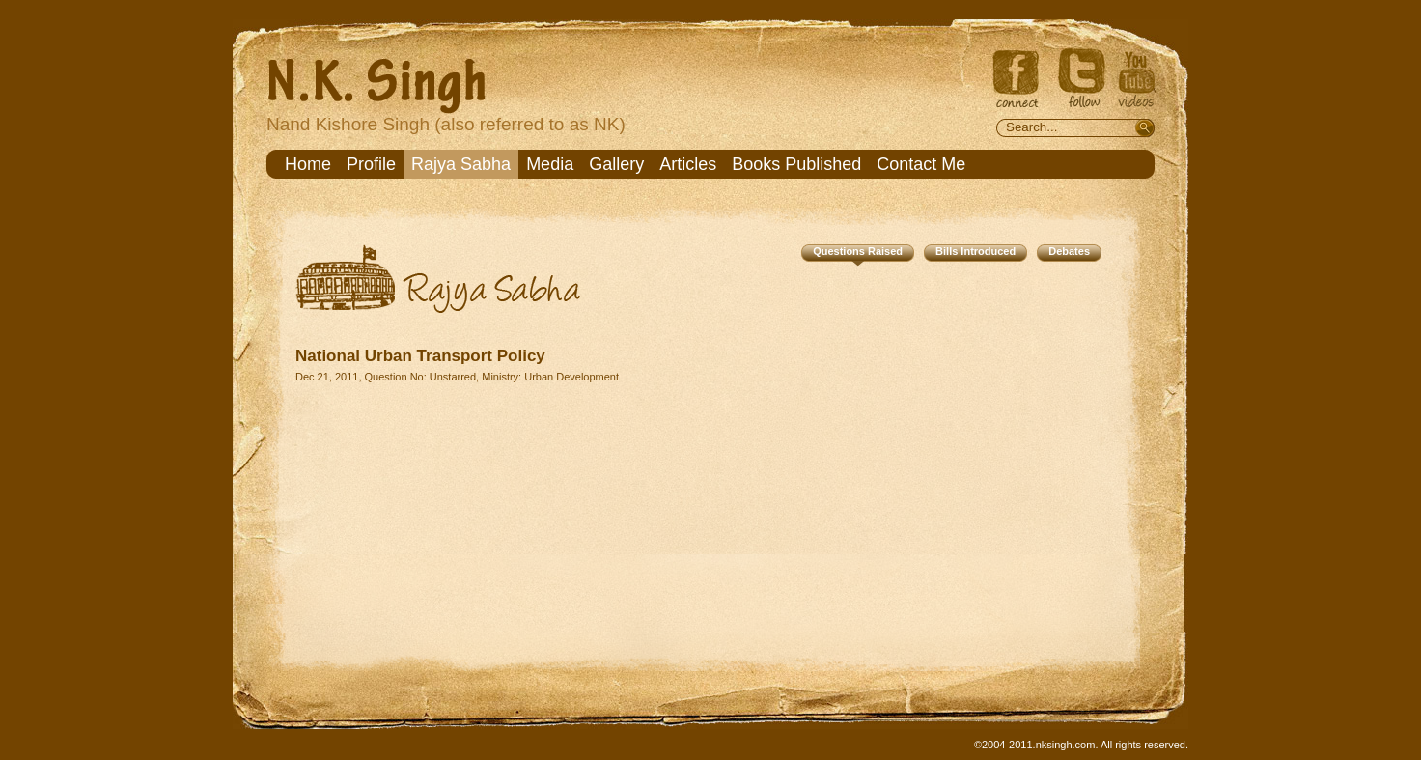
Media (549, 164)
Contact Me (921, 164)
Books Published (796, 164)
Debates (1069, 251)
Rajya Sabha (461, 164)
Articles (687, 164)
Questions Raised (858, 251)
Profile (371, 164)
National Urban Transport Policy (420, 356)
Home (308, 164)
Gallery (616, 164)
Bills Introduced (975, 251)
